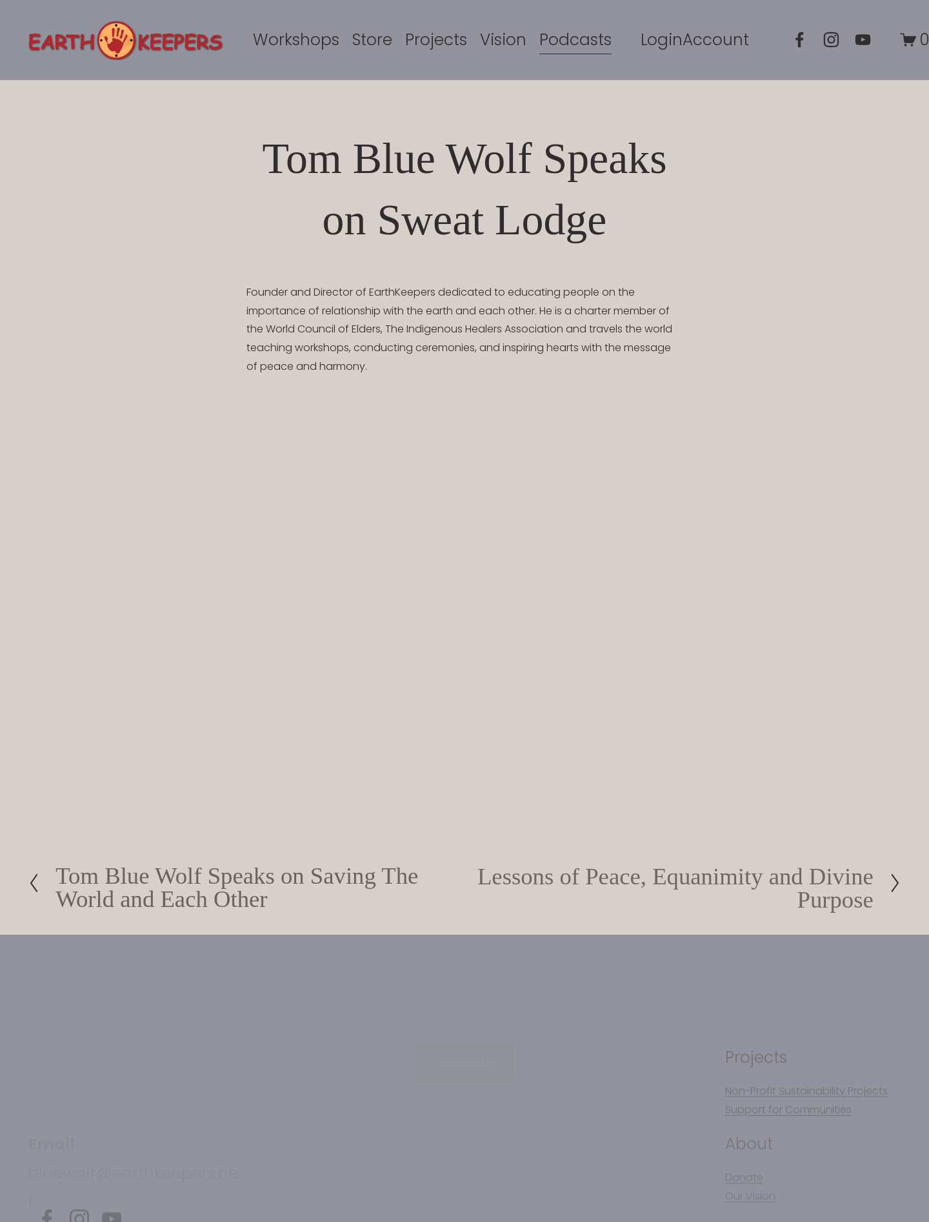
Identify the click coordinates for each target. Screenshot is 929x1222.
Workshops (296, 39)
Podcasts (575, 39)
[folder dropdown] (436, 40)
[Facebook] (799, 39)
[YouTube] (863, 39)
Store (372, 39)
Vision (503, 39)
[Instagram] (831, 39)
